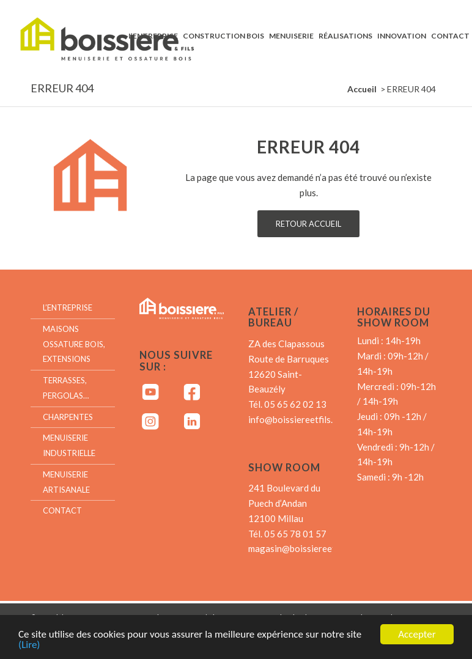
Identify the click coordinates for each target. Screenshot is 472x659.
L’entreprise (67, 307)
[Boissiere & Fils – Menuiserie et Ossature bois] (118, 35)
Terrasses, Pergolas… (66, 387)
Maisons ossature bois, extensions (74, 344)
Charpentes (68, 417)
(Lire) (29, 645)
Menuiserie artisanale (66, 482)
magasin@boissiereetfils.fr (302, 548)
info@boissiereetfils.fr (294, 419)
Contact (62, 510)
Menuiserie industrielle (69, 445)
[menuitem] (153, 35)
